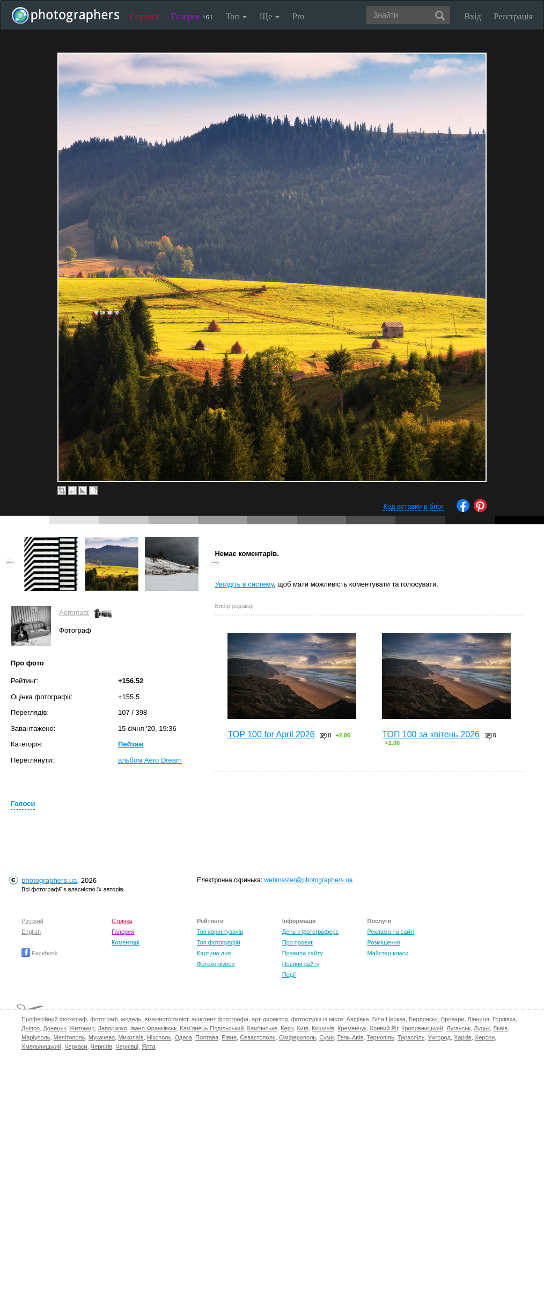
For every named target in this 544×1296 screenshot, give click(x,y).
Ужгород (439, 1037)
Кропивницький (422, 1028)
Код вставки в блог (413, 506)
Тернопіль (380, 1037)
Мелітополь (69, 1037)
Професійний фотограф (54, 1019)
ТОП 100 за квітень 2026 (431, 734)
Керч (287, 1028)
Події (289, 974)
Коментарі (125, 942)
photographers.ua (49, 880)
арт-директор (270, 1019)
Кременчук (351, 1028)
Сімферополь (297, 1037)
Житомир (81, 1028)
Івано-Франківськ (153, 1028)
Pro (298, 16)
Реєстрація (513, 16)
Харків (463, 1037)
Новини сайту (301, 964)
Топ (236, 16)
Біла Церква (389, 1019)
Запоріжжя (112, 1028)
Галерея (192, 16)
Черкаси (75, 1046)
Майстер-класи (387, 953)
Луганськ (458, 1028)
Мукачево (102, 1037)
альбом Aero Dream (150, 760)
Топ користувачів (220, 931)
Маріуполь (35, 1037)
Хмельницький (41, 1046)
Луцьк (482, 1028)
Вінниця (478, 1019)
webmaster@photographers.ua (308, 880)
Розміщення (383, 942)
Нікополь (159, 1037)
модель (131, 1019)
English (31, 931)
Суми (326, 1037)
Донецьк (54, 1028)
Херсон (485, 1037)
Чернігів (101, 1046)
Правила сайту (302, 953)
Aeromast (74, 613)
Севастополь (257, 1037)
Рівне (229, 1037)
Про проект (297, 942)
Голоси (23, 804)
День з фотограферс (310, 931)
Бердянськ (423, 1019)
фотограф (103, 1019)
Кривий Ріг (384, 1028)
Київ (302, 1028)
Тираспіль (411, 1037)
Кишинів (323, 1028)
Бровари (453, 1019)
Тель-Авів (350, 1037)
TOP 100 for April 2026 (270, 734)
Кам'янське (262, 1028)
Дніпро (30, 1028)
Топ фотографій (218, 942)
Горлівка (504, 1019)
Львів (500, 1028)
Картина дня (214, 953)
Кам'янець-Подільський (212, 1028)
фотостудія (306, 1019)
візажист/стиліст (166, 1019)
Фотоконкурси (215, 964)
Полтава (206, 1037)
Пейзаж (130, 744)
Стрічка (144, 16)
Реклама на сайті (390, 931)
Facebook (39, 953)
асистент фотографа (220, 1019)
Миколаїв (131, 1037)
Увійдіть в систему (244, 584)
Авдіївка (358, 1019)
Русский (32, 921)
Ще (270, 16)
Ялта (148, 1046)
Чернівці (126, 1046)
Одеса (183, 1037)
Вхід (473, 16)
